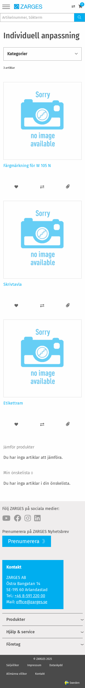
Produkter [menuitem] (15, 619)
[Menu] (6, 7)
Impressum (34, 665)
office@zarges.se (31, 601)
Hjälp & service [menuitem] (20, 631)
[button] (16, 187)
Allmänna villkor (16, 673)
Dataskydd (56, 665)
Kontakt (40, 673)
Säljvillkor (12, 665)
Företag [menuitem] (13, 644)
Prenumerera (24, 541)
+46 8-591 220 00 (30, 595)
